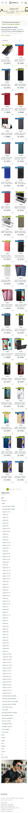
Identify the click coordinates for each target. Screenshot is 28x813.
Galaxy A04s (6, 562)
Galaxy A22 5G (6, 601)
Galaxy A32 (5, 598)
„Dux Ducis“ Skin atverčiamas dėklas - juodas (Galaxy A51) (6, 60)
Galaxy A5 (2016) (7, 682)
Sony (2, 743)
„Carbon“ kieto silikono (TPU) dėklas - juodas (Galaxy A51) (20, 477)
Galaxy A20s (6, 646)
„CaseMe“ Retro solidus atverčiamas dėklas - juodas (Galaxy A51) (20, 133)
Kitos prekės (5, 732)
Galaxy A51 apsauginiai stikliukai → (11, 24)
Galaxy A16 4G (6, 531)
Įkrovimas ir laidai (6, 721)
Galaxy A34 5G (6, 554)
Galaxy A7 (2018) (7, 662)
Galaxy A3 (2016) (7, 685)
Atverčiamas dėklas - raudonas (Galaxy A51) (6, 256)
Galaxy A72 (5, 584)
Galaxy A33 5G (6, 567)
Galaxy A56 (5, 520)
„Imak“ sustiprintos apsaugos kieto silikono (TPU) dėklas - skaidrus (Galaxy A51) (6, 428)
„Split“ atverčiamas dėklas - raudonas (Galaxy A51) (5, 207)
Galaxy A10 (5, 651)
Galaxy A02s (6, 609)
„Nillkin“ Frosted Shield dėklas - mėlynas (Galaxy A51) (7, 452)
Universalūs (5, 710)
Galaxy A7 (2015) (7, 687)
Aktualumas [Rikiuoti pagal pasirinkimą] (11, 40)
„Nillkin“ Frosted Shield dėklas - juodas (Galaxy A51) (20, 452)
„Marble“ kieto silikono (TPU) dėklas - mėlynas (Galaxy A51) (6, 403)
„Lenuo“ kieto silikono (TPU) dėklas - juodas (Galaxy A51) (6, 477)
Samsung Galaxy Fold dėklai (9, 696)
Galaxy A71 (5, 612)
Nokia (2, 749)
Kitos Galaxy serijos (7, 707)
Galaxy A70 (5, 634)
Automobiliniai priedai (7, 715)
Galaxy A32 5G (6, 595)
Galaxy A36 (5, 523)
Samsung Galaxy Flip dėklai (9, 699)
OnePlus (3, 738)
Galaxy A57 (5, 515)
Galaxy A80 (5, 632)
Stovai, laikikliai (5, 729)
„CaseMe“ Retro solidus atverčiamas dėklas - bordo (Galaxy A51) (7, 158)
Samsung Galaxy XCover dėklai (10, 701)
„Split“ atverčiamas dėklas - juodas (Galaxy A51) (20, 183)
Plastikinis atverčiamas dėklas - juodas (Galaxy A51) (20, 207)
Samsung (3, 501)
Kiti (2, 754)
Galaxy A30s (6, 643)
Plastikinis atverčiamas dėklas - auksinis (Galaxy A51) (20, 232)
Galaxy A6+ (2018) (7, 665)
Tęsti (19, 489)
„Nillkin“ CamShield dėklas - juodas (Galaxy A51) (6, 330)
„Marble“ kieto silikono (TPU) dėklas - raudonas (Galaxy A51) (20, 379)
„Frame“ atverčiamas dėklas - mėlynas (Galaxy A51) (7, 183)
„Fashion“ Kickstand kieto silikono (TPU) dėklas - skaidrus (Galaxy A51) (7, 354)
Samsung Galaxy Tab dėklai (9, 704)
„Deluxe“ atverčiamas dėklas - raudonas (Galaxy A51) (20, 60)
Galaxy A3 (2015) (7, 693)
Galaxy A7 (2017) (7, 671)
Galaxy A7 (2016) (7, 679)
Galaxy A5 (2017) (7, 673)
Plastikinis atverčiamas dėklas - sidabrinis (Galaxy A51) (7, 232)
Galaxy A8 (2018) (7, 660)
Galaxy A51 (5, 618)
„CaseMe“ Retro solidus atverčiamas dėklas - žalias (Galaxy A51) (20, 158)
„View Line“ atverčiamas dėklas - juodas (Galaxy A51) (7, 133)
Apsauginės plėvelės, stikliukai (9, 712)
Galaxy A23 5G (6, 570)
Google (3, 740)
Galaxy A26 (5, 526)
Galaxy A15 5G (6, 542)
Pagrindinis (5, 493)
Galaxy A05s (6, 548)
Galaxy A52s (6, 587)
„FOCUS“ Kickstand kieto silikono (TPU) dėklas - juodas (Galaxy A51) (20, 330)
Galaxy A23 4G (6, 573)
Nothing (3, 746)
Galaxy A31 (5, 620)
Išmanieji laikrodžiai (7, 724)
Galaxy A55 (5, 534)
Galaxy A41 (5, 623)
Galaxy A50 (5, 637)
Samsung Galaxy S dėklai (8, 506)
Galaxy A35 (5, 537)
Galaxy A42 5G (6, 593)
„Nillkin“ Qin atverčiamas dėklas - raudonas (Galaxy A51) (7, 109)
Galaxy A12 (5, 607)
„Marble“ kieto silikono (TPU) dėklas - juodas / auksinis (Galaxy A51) (6, 379)
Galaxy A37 (5, 517)
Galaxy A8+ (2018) (7, 657)
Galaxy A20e (6, 648)
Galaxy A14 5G (6, 556)
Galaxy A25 (5, 540)
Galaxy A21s (6, 626)
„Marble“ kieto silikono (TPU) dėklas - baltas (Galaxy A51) (20, 403)
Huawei (3, 751)
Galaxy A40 (5, 640)
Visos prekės (4, 757)
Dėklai (3, 503)
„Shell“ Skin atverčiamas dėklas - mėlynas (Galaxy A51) (20, 281)
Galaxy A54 (5, 551)
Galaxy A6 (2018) (7, 668)
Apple (2, 498)
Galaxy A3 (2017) (7, 676)
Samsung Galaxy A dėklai (8, 509)
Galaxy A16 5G (6, 528)
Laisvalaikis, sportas (7, 726)
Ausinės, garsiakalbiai (7, 718)
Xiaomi (2, 735)
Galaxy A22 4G (6, 604)
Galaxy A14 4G (6, 559)
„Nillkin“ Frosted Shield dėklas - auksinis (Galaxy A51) (20, 428)
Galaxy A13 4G (6, 579)
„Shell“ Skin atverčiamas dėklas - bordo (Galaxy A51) (7, 305)
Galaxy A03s (6, 581)
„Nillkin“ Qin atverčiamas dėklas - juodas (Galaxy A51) (20, 85)
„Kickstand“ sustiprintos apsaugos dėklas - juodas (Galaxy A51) (21, 354)
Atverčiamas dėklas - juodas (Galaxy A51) (20, 256)
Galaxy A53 (5, 565)
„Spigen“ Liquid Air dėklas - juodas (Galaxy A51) (21, 305)
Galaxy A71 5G (6, 615)
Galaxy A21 (5, 629)
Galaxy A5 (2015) (7, 690)
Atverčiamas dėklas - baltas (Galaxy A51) (6, 281)
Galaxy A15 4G (6, 545)
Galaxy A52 (5, 590)
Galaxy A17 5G (6, 512)
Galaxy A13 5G (6, 576)
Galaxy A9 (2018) (7, 654)
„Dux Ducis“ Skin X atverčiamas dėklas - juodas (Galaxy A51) (6, 85)
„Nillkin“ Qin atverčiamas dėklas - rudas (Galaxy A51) (20, 109)
